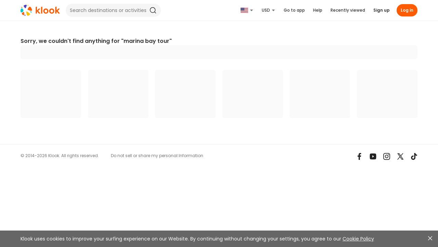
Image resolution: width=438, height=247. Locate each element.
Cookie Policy (358, 239)
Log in (407, 10)
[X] (400, 156)
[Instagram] (386, 156)
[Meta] (359, 156)
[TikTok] (414, 156)
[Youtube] (373, 156)
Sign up (381, 10)
